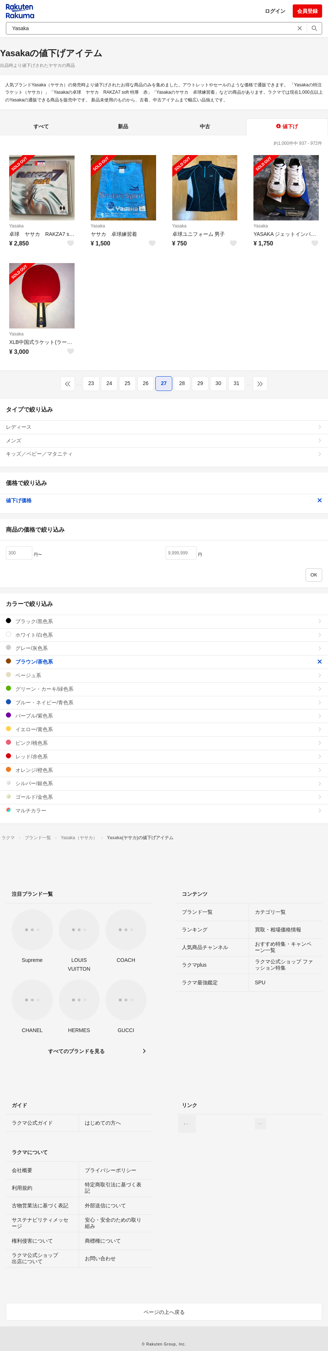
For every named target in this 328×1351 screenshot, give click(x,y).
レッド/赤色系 (164, 756)
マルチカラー (164, 810)
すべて (41, 126)
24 (109, 383)
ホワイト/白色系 (164, 635)
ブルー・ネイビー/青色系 (164, 702)
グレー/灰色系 (164, 648)
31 (236, 383)
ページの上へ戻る (164, 1312)
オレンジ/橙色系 (164, 770)
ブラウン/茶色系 (164, 661)
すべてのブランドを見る (76, 1051)
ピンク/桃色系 (164, 743)
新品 (123, 126)
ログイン (275, 11)
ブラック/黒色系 (164, 621)
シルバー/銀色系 (164, 783)
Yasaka (16, 226)
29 (200, 383)
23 (91, 383)
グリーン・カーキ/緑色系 (164, 689)
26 (146, 383)
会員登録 (307, 11)
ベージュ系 (164, 675)
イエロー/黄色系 (164, 729)
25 (127, 383)
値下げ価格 (164, 500)
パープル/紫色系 (164, 715)
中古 (205, 126)
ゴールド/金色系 (164, 797)
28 (182, 383)
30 (218, 383)
